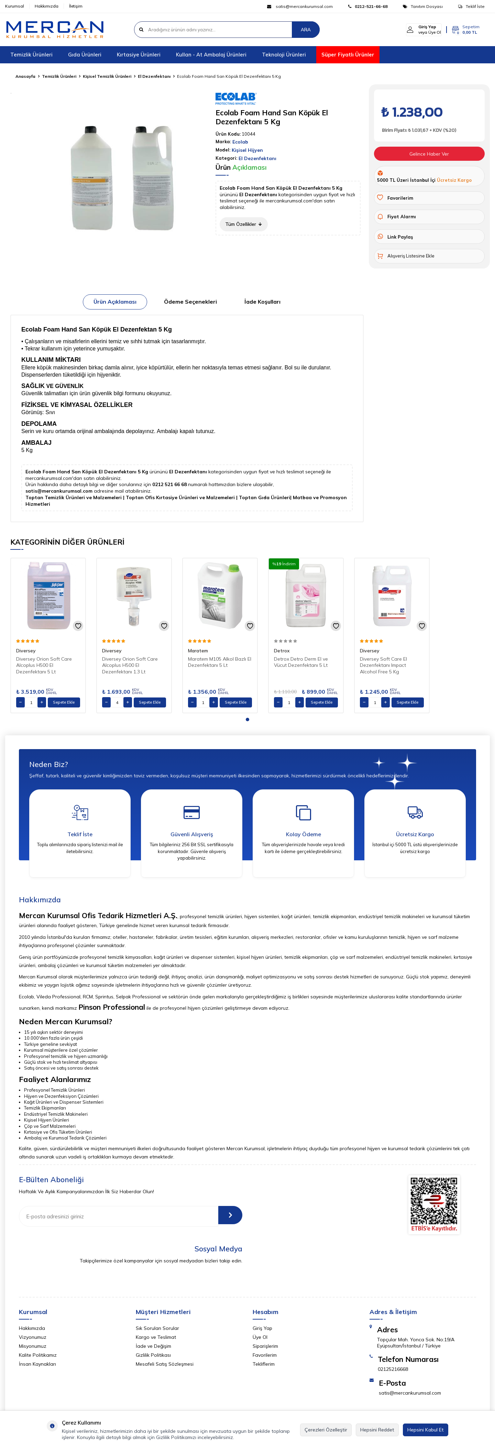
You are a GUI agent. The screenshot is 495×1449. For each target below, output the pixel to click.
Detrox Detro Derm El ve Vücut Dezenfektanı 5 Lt (301, 662)
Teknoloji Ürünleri (284, 54)
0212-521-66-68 (367, 6)
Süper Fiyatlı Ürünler (347, 54)
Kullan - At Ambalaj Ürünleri (211, 54)
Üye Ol (260, 1339)
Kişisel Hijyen (247, 150)
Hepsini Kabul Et (425, 1430)
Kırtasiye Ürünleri (139, 54)
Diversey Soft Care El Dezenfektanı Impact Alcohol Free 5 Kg (383, 665)
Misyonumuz (32, 1348)
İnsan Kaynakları (37, 1366)
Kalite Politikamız (38, 1357)
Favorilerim (265, 1357)
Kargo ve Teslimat (156, 1339)
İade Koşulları (262, 301)
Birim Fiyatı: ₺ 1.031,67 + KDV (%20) (418, 130)
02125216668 (393, 1371)
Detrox (282, 651)
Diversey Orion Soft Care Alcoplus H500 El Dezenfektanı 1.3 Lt (130, 665)
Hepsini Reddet (377, 1430)
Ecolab (240, 142)
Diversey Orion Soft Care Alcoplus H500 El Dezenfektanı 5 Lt (44, 665)
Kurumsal (14, 6)
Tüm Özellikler (244, 224)
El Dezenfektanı (154, 76)
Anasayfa (25, 76)
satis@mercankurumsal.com (300, 6)
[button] (247, 719)
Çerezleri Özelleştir (326, 1430)
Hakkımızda (46, 6)
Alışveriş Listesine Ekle (405, 256)
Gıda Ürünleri (84, 54)
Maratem (198, 651)
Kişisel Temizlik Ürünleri (107, 76)
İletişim (75, 6)
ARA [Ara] (306, 30)
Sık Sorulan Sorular (157, 1330)
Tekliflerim (264, 1366)
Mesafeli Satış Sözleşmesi (165, 1366)
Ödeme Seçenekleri (190, 301)
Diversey (26, 651)
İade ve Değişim (153, 1348)
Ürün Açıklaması (115, 301)
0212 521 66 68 (170, 484)
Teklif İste (471, 6)
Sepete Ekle (64, 702)
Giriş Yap (262, 1330)
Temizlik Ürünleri (31, 54)
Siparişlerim (265, 1348)
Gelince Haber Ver (429, 154)
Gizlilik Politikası (153, 1357)
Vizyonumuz (32, 1339)
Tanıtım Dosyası (423, 6)
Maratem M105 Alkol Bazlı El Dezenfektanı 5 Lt (219, 662)
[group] (123, 179)
